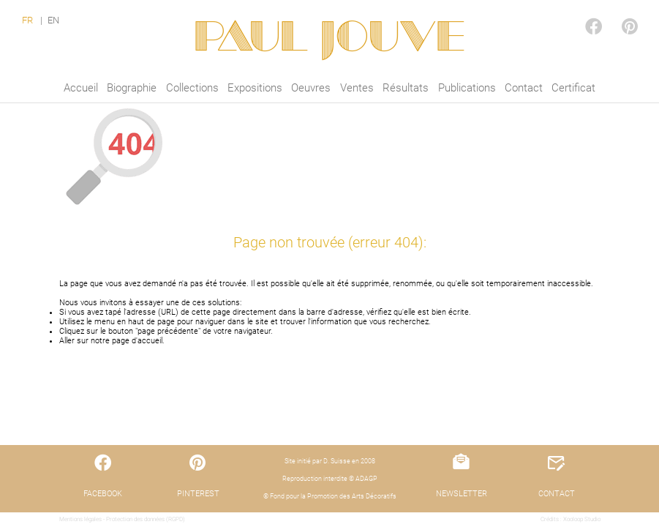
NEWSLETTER (461, 493)
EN (53, 20)
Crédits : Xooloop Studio (570, 519)
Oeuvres (311, 87)
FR (27, 20)
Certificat (573, 87)
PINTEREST (198, 493)
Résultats (406, 87)
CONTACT (556, 493)
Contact (524, 87)
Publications (467, 87)
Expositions (254, 87)
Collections (192, 87)
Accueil (81, 87)
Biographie (132, 87)
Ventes (357, 87)
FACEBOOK (102, 493)
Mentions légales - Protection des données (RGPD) (122, 519)
